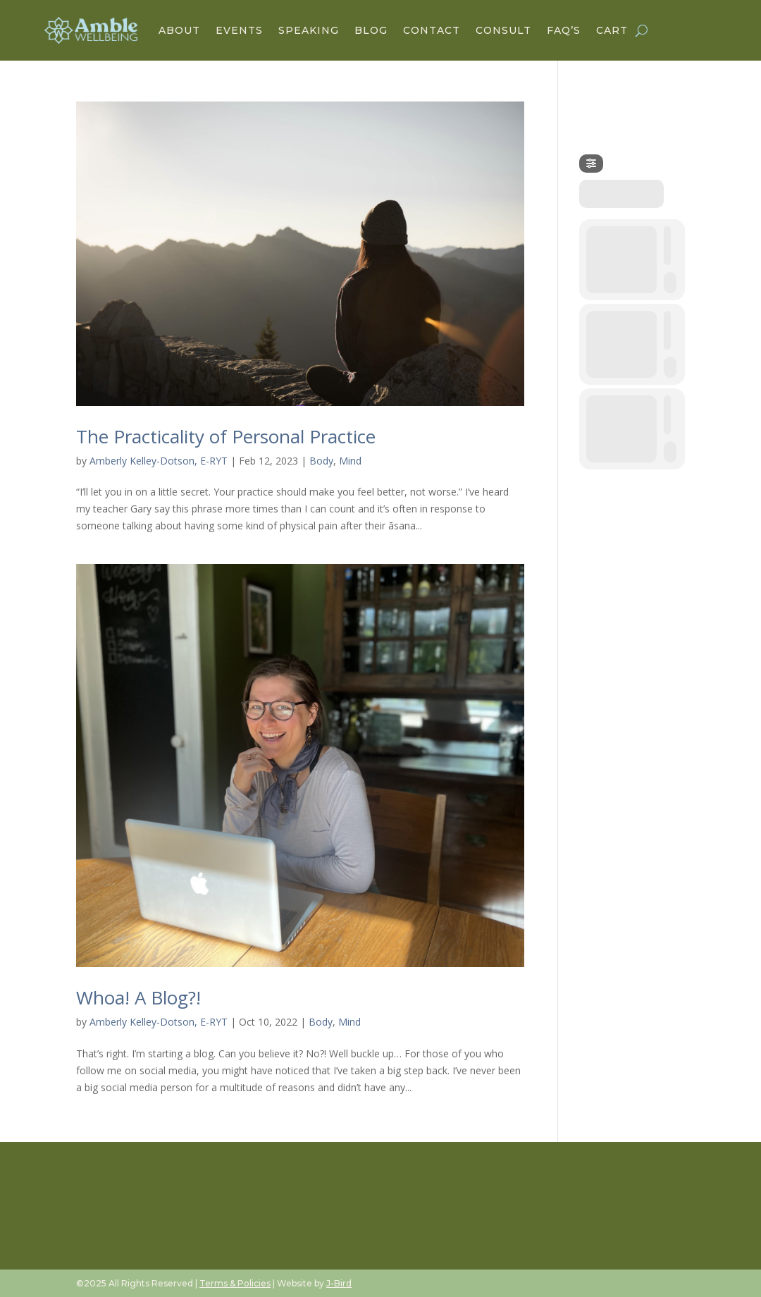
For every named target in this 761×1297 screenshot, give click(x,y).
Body (321, 460)
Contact (431, 30)
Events (239, 30)
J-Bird (339, 1283)
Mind (350, 460)
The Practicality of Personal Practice (226, 436)
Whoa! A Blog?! (138, 997)
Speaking (308, 30)
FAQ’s (564, 30)
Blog (371, 30)
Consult (503, 30)
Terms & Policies (235, 1283)
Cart (612, 30)
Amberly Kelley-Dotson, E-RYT (158, 460)
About (179, 30)
